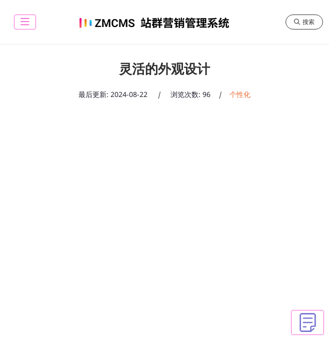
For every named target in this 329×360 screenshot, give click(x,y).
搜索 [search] (304, 22)
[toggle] (25, 22)
